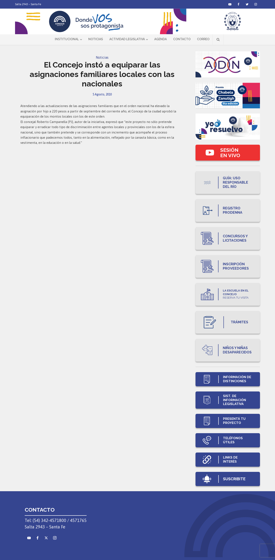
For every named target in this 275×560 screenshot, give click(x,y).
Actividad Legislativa (127, 39)
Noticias (95, 39)
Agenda (160, 39)
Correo (203, 39)
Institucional (67, 39)
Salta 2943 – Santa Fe (28, 4)
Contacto (182, 39)
